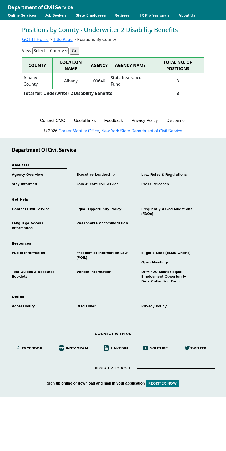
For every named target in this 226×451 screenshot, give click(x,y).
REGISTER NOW (162, 383)
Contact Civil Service (31, 209)
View (26, 51)
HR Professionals (154, 15)
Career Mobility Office (79, 131)
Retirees (122, 15)
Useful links (85, 120)
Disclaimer (176, 120)
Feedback (113, 120)
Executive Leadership (96, 175)
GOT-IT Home (35, 39)
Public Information (28, 253)
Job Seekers (56, 15)
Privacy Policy (145, 120)
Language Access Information (27, 225)
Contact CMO (53, 120)
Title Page (63, 39)
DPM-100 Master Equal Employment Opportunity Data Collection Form (163, 276)
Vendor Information (94, 272)
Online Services (22, 15)
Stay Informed (24, 184)
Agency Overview (27, 175)
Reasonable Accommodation (102, 223)
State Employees (91, 15)
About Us (187, 15)
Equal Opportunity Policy (99, 209)
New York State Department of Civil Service (141, 131)
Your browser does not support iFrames (113, 423)
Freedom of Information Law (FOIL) (102, 255)
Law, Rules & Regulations (164, 175)
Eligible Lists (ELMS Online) (166, 253)
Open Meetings (155, 262)
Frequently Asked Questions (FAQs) (166, 211)
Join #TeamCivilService (98, 184)
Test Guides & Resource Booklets (33, 274)
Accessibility (23, 306)
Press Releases (155, 184)
